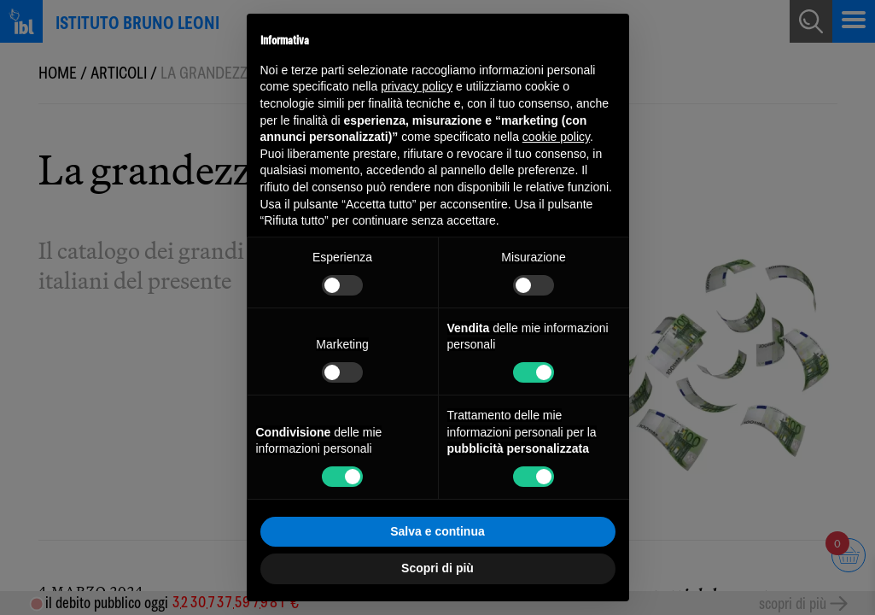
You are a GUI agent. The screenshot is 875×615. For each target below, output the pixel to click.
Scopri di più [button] (437, 568)
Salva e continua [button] (437, 531)
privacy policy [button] (416, 86)
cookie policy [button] (556, 137)
